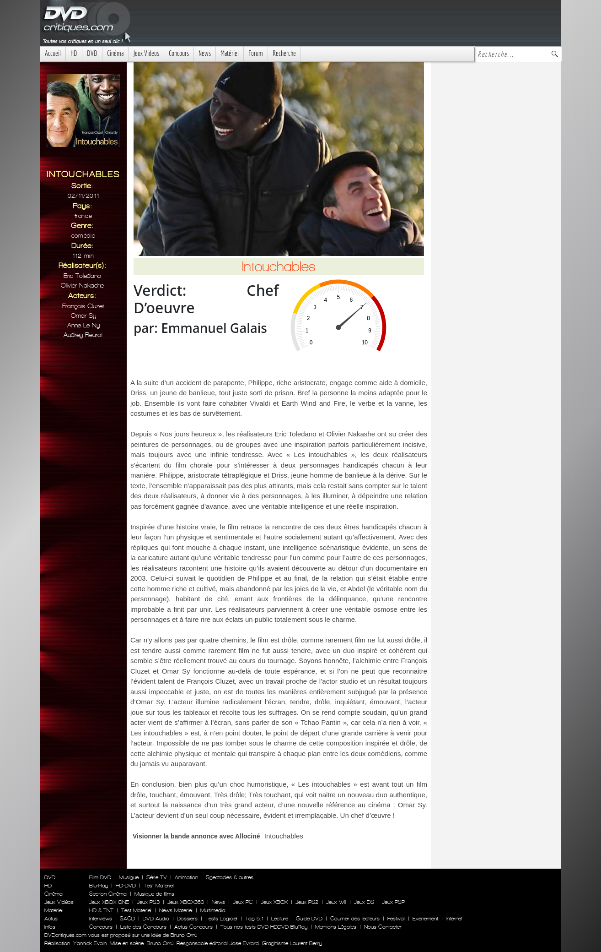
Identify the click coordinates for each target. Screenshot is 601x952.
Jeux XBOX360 (185, 902)
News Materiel (176, 910)
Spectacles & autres (229, 877)
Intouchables (283, 836)
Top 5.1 (254, 918)
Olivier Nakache (82, 285)
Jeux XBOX (274, 902)
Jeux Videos (146, 53)
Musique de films (154, 894)
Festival (396, 918)
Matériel (229, 53)
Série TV (156, 877)
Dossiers (187, 918)
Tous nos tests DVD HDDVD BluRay (263, 927)
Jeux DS (364, 902)
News (205, 53)
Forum (255, 53)
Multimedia (212, 910)
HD (73, 53)
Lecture (279, 918)
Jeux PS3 (148, 902)
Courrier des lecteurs (355, 918)
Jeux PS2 (306, 902)
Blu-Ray (98, 885)
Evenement (425, 918)
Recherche (284, 53)
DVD (92, 53)
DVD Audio (156, 918)
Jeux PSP (393, 902)
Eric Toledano (82, 275)
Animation (186, 877)
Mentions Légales (335, 927)
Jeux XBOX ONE (109, 902)
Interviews (100, 918)
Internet (454, 918)
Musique (129, 877)
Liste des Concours (143, 927)
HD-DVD (126, 885)
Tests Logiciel (221, 918)
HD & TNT (101, 910)
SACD (127, 918)
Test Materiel (159, 885)
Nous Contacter (382, 927)
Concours (179, 53)
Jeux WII (336, 902)
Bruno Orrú (160, 943)
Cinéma (115, 53)
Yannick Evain (90, 943)
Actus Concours (193, 927)
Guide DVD (309, 918)
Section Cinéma (108, 894)
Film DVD (100, 877)
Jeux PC (243, 902)
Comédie (83, 236)
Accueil (53, 53)
